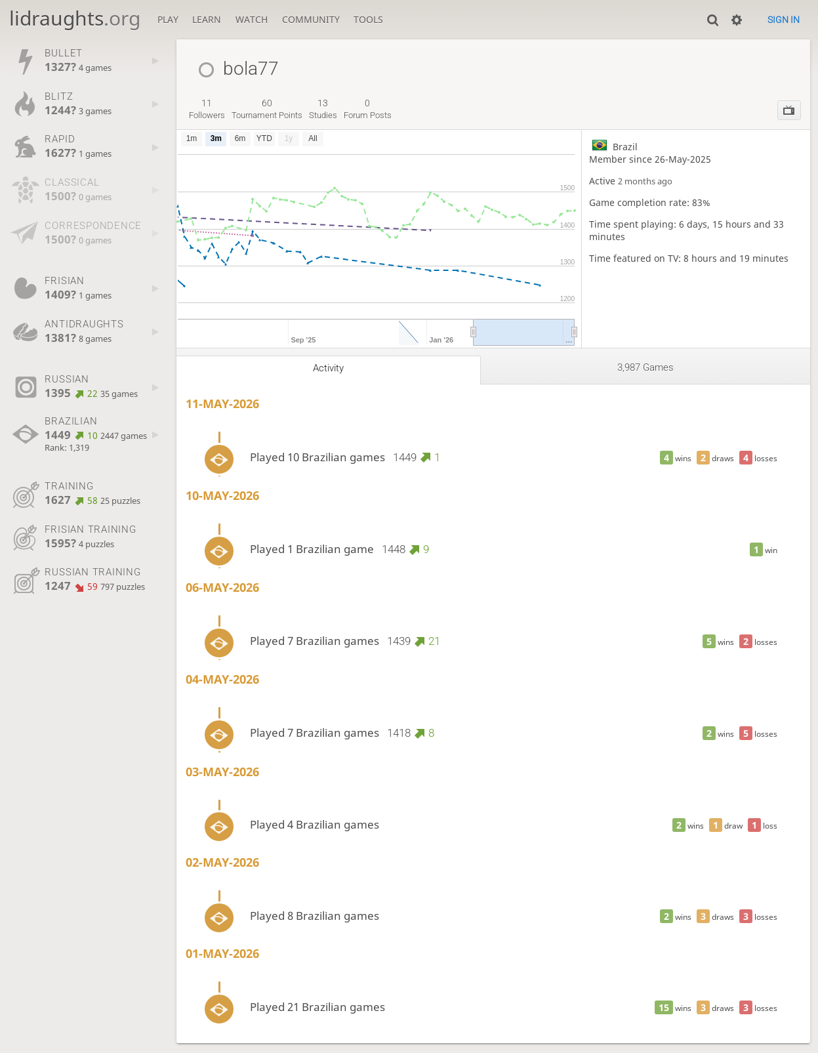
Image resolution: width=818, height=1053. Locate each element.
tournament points (267, 109)
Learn (206, 19)
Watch (251, 19)
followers (207, 109)
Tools (368, 19)
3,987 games (645, 367)
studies (323, 109)
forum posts (368, 109)
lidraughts (74, 18)
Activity (328, 368)
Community (311, 19)
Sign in (783, 19)
